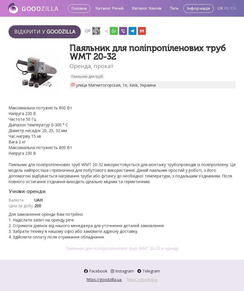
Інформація (198, 8)
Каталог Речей (109, 8)
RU (227, 8)
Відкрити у (44, 31)
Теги (174, 8)
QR (93, 30)
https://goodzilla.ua (105, 279)
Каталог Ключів (146, 8)
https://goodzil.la (142, 279)
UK (220, 8)
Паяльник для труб (87, 76)
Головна (79, 8)
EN (233, 8)
